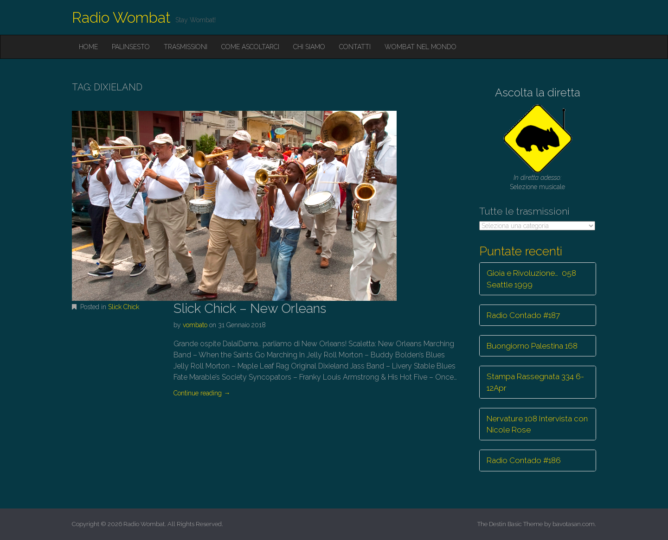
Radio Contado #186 (524, 460)
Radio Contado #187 (523, 315)
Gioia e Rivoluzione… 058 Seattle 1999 (531, 278)
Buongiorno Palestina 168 (532, 345)
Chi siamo (309, 47)
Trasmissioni (185, 47)
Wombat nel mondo (420, 47)
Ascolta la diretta (537, 92)
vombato (195, 325)
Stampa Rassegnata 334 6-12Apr (535, 382)
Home (88, 47)
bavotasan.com (573, 524)
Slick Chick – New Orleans (249, 308)
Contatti (355, 47)
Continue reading (201, 393)
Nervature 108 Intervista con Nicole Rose (537, 424)
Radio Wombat (121, 17)
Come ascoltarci (250, 47)
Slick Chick (123, 307)
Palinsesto (131, 47)
